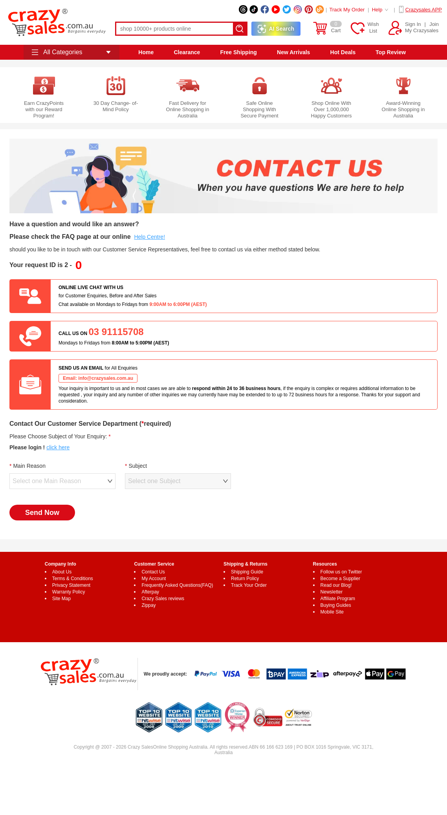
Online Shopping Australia (180, 747)
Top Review (391, 52)
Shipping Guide (247, 572)
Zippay (148, 605)
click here (58, 447)
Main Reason (29, 466)
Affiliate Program (338, 598)
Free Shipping (238, 52)
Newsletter (332, 592)
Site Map (61, 598)
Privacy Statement (71, 585)
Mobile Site (332, 612)
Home (146, 52)
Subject (137, 466)
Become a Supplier (340, 578)
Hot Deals (343, 52)
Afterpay (150, 592)
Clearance (187, 52)
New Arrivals (293, 52)
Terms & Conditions (72, 578)
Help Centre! (149, 237)
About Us (61, 572)
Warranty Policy (68, 592)
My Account (153, 578)
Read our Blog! (336, 585)
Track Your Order (249, 585)
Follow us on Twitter (341, 572)
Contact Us (153, 572)
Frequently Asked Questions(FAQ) (177, 585)
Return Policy (245, 578)
